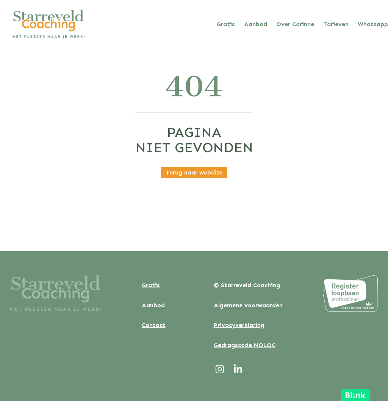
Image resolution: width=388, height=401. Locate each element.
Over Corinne (295, 24)
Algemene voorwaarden (248, 305)
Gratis (226, 24)
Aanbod (255, 24)
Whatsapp (373, 24)
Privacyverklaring (239, 325)
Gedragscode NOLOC (244, 345)
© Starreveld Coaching (247, 285)
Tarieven (336, 24)
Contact (154, 325)
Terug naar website (194, 172)
